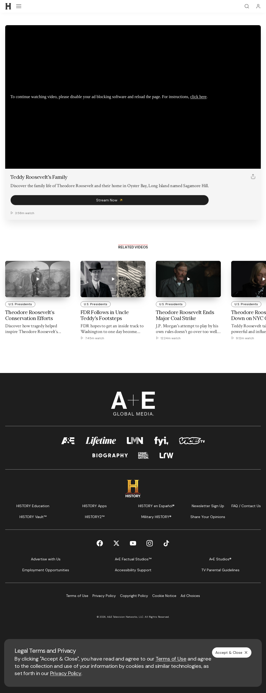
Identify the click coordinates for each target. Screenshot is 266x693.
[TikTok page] (166, 543)
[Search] (246, 6)
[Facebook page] (100, 543)
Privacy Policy (65, 673)
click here (198, 96)
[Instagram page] (150, 543)
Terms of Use (171, 658)
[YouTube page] (133, 543)
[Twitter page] (116, 543)
